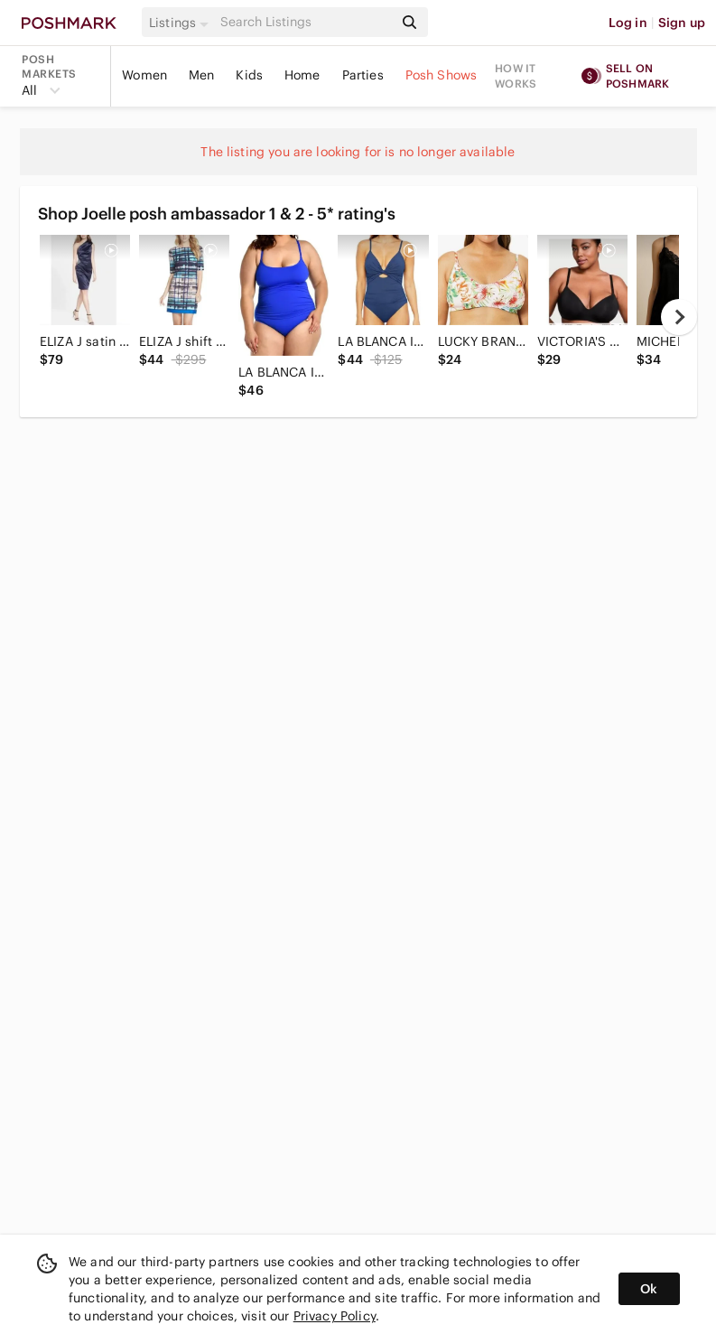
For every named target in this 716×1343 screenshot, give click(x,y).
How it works (515, 75)
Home (302, 75)
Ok (648, 1289)
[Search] (305, 22)
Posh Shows (441, 75)
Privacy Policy (334, 1316)
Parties (363, 75)
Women (144, 75)
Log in (628, 22)
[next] (679, 317)
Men (201, 75)
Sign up (681, 22)
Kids (249, 75)
